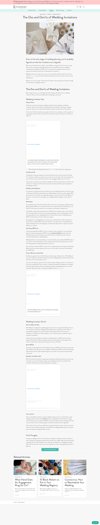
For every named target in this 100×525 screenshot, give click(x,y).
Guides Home (43, 14)
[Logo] (19, 7)
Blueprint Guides (32, 10)
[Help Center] (77, 7)
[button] (80, 7)
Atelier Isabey (37, 166)
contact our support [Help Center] (54, 3)
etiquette (32, 76)
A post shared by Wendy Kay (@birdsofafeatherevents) (39, 408)
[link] (25, 478)
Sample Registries (42, 10)
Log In (83, 6)
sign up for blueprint (50, 449)
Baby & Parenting (60, 10)
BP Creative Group (39, 314)
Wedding (51, 10)
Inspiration (69, 10)
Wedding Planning (56, 14)
